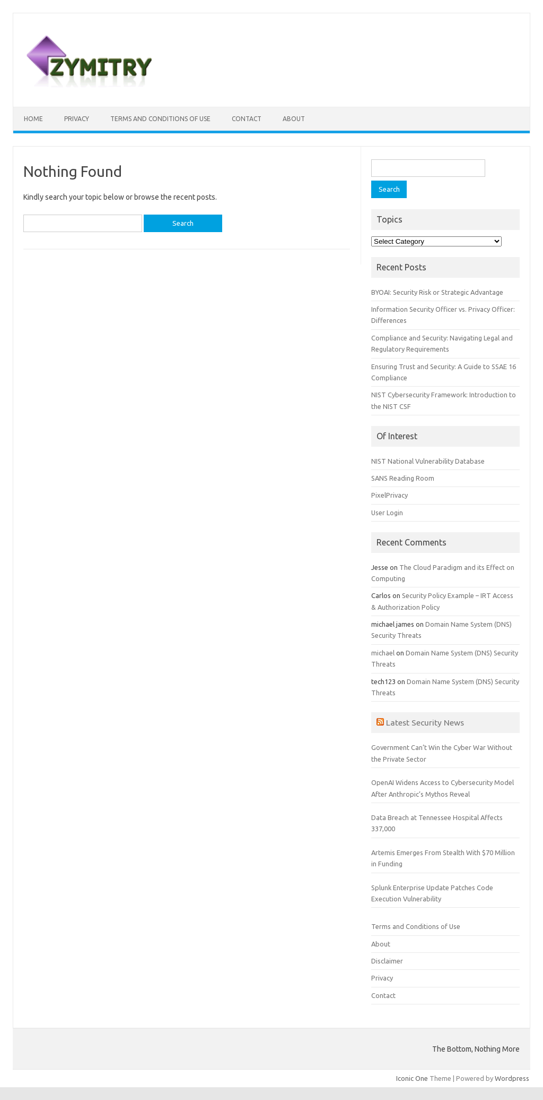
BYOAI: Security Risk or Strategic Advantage (437, 292)
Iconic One (412, 1078)
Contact (246, 118)
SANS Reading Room (402, 478)
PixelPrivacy (389, 495)
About (294, 118)
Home (33, 118)
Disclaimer (387, 961)
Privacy (76, 118)
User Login (387, 512)
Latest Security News (425, 722)
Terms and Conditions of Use (160, 118)
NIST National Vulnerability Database (428, 461)
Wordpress (512, 1078)
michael (383, 652)
